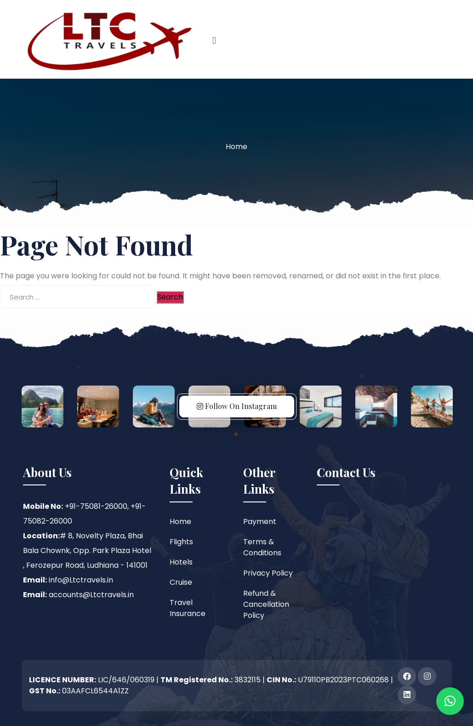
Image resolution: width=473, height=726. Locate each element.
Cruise (181, 582)
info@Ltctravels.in (81, 580)
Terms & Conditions (262, 547)
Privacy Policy (268, 573)
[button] (450, 701)
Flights (181, 541)
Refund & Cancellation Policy (266, 604)
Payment (259, 521)
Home (236, 146)
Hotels (181, 562)
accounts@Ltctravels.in (91, 594)
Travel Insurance (187, 608)
